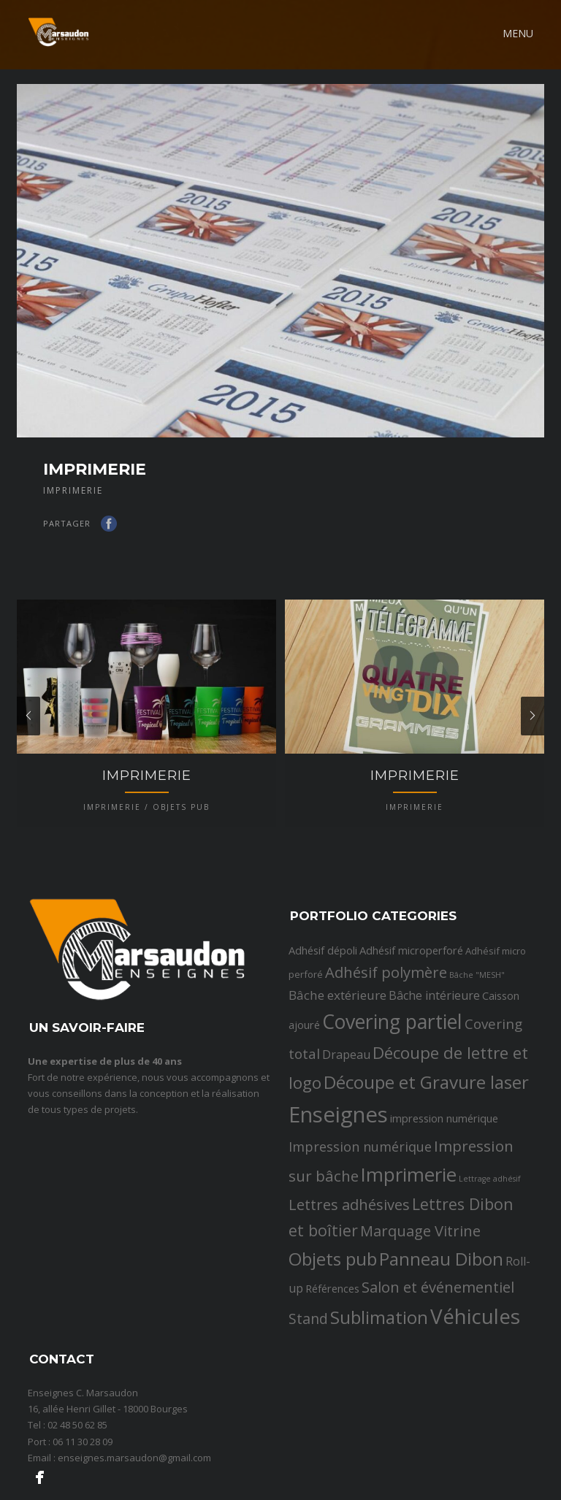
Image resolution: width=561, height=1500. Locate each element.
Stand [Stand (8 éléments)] (308, 1370)
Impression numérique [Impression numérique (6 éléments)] (360, 1198)
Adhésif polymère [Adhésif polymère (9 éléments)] (386, 1024)
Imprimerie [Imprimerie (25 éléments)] (409, 1227)
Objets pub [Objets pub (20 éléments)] (333, 1310)
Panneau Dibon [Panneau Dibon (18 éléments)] (441, 1310)
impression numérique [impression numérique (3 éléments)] (444, 1170)
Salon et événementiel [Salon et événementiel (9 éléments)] (438, 1338)
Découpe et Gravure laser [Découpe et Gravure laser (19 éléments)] (426, 1134)
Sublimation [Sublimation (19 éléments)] (379, 1369)
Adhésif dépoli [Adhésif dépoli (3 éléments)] (323, 1002)
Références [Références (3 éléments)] (332, 1340)
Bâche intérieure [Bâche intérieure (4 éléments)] (434, 1047)
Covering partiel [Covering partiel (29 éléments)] (392, 1074)
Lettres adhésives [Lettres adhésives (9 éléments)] (349, 1256)
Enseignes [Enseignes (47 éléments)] (338, 1167)
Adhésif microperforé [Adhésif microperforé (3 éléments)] (411, 1002)
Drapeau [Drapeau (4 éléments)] (346, 1106)
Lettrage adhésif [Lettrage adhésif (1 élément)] (490, 1231)
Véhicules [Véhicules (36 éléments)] (475, 1368)
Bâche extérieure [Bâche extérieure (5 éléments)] (337, 1046)
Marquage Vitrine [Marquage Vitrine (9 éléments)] (420, 1282)
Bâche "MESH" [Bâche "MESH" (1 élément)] (477, 1027)
